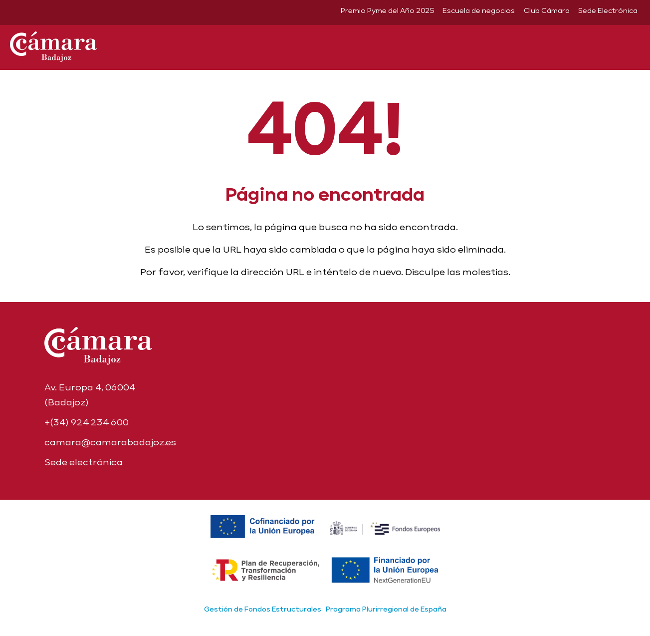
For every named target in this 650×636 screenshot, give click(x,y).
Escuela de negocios (478, 10)
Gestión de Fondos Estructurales (262, 609)
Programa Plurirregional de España (386, 609)
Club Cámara (547, 10)
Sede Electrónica (608, 10)
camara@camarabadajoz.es (110, 442)
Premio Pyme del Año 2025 (387, 10)
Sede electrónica (83, 462)
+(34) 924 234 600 (86, 422)
